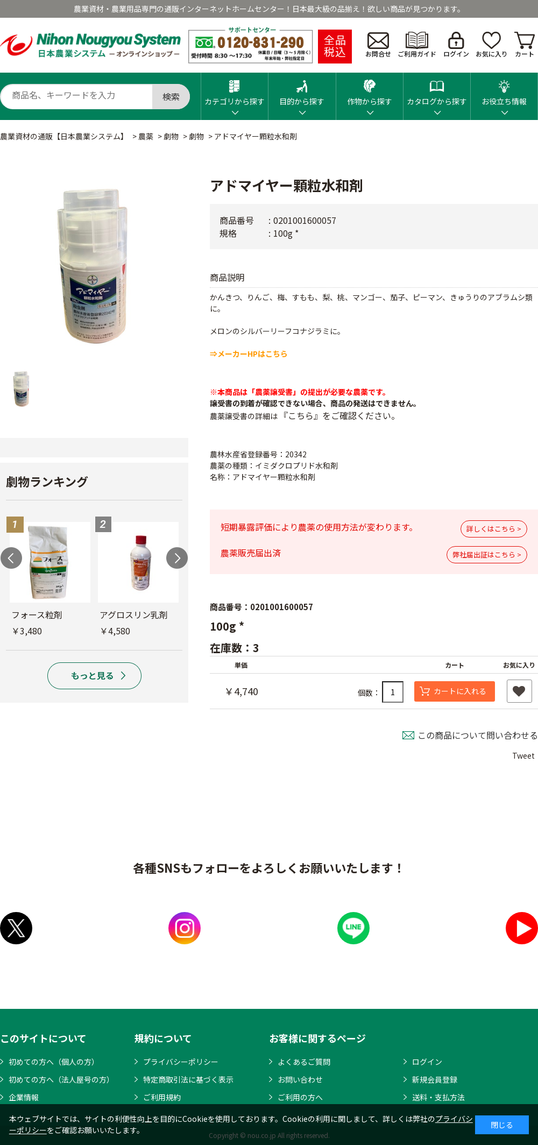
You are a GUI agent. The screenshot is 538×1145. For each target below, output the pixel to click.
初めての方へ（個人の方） (54, 1061)
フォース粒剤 (36, 614)
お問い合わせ (300, 1079)
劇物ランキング (47, 481)
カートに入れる (460, 690)
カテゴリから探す (234, 90)
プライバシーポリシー (180, 1061)
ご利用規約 (162, 1097)
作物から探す (369, 90)
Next (177, 558)
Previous (11, 558)
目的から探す (301, 90)
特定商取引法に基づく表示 (188, 1079)
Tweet (523, 755)
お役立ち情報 (504, 90)
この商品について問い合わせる (477, 735)
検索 (171, 96)
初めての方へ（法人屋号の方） (61, 1079)
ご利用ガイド (417, 45)
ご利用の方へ (300, 1097)
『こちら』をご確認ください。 (339, 415)
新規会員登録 (434, 1079)
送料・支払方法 (438, 1097)
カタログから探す (437, 90)
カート (524, 45)
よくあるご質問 (304, 1061)
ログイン (456, 45)
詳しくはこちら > (493, 529)
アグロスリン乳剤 (134, 614)
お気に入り (492, 45)
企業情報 (24, 1097)
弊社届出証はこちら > (486, 554)
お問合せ (378, 45)
